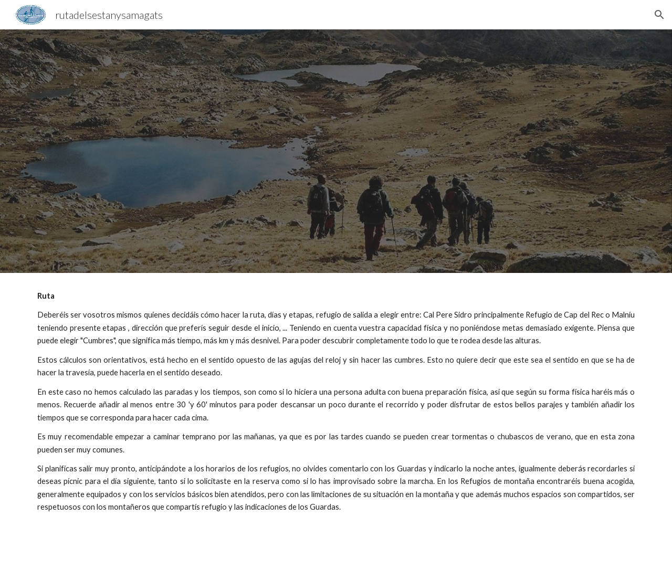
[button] (659, 14)
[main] (336, 421)
